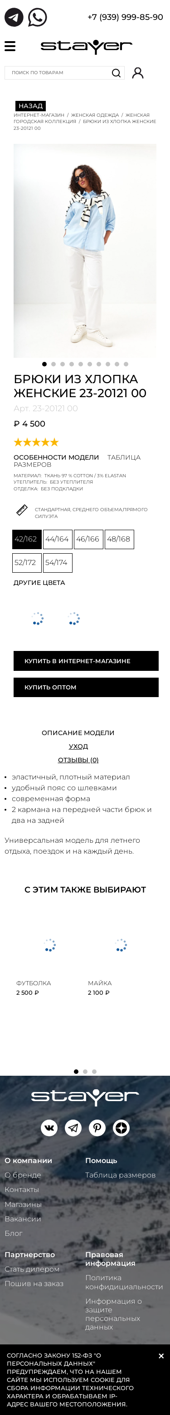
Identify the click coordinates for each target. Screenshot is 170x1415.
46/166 (87, 539)
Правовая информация (110, 1259)
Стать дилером (32, 1269)
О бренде (23, 1175)
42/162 (26, 539)
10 (126, 364)
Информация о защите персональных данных (113, 1314)
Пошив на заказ (34, 1283)
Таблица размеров (120, 1175)
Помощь (101, 1160)
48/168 (118, 539)
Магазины (23, 1204)
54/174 (56, 562)
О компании (28, 1160)
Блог (13, 1233)
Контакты (22, 1189)
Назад (31, 106)
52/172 (25, 562)
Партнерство (30, 1254)
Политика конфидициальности (124, 1282)
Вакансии (23, 1219)
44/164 (56, 539)
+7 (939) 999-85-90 (125, 18)
